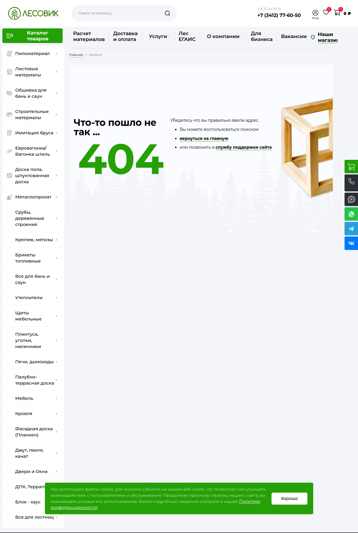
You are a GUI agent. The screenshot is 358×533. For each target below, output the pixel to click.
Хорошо (289, 498)
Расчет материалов (89, 36)
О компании (224, 36)
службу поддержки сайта (243, 147)
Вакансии (293, 36)
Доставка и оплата (125, 36)
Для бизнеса (262, 36)
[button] (315, 13)
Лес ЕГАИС (187, 36)
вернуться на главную (204, 138)
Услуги (159, 36)
